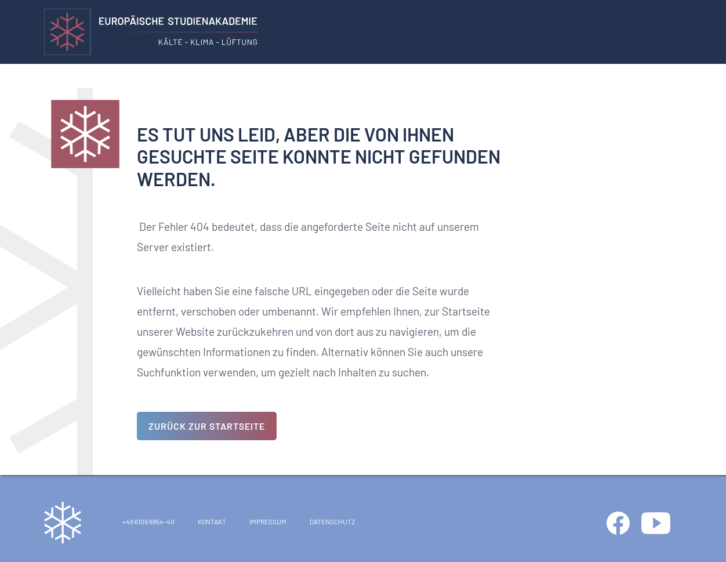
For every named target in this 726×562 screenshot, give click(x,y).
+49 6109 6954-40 (148, 521)
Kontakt (212, 521)
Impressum (267, 521)
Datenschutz (332, 521)
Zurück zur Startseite (206, 426)
